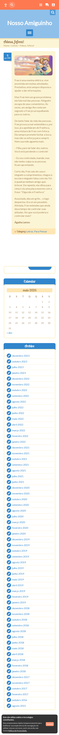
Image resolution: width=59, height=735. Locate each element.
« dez (9, 332)
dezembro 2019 (20, 539)
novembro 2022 (20, 384)
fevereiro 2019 (20, 596)
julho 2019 (17, 567)
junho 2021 (18, 481)
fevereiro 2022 (20, 435)
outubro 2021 (19, 458)
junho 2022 (18, 412)
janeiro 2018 (19, 671)
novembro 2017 (20, 682)
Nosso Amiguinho (29, 23)
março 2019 (18, 590)
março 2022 (18, 430)
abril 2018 (17, 654)
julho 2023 (17, 367)
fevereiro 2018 (20, 665)
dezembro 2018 (20, 608)
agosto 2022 (19, 401)
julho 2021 (17, 476)
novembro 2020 (20, 493)
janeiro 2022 (19, 441)
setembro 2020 (20, 504)
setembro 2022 (20, 395)
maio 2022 (18, 418)
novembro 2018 (20, 613)
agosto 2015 (19, 705)
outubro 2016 (19, 699)
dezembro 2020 (20, 487)
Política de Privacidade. (17, 731)
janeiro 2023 (19, 372)
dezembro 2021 (20, 447)
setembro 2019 (20, 556)
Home (6, 45)
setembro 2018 (20, 625)
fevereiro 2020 (20, 527)
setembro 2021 (20, 464)
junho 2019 (18, 573)
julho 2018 (17, 636)
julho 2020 (17, 516)
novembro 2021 (20, 453)
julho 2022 (17, 407)
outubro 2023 (19, 361)
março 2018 (18, 659)
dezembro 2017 (20, 677)
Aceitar (50, 724)
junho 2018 (18, 642)
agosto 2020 (19, 510)
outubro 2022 (19, 390)
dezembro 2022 (20, 378)
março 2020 (18, 521)
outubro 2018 (19, 619)
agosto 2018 (19, 631)
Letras (14, 45)
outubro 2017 (19, 688)
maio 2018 (18, 648)
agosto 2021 (19, 470)
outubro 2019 (19, 550)
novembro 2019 (20, 544)
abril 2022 (17, 424)
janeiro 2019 (19, 602)
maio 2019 (18, 579)
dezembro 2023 (20, 355)
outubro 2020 (19, 498)
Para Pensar (40, 231)
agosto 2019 (19, 562)
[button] (6, 5)
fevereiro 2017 (20, 694)
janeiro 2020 (19, 533)
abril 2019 (17, 585)
